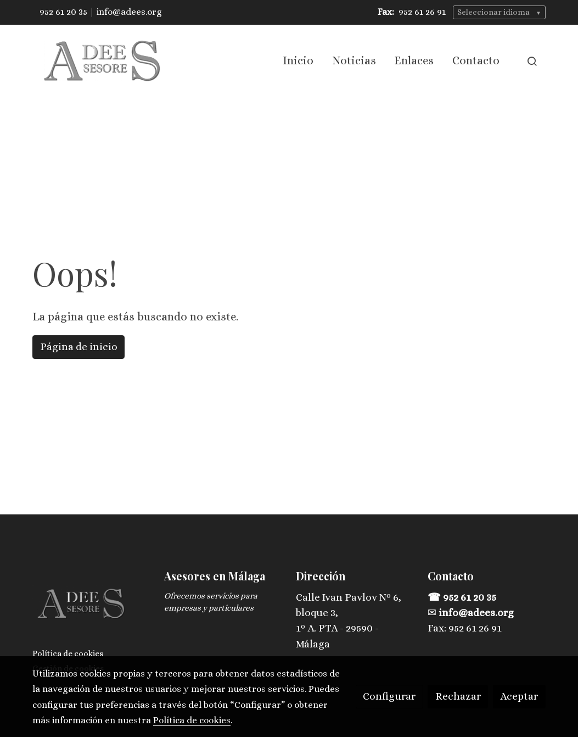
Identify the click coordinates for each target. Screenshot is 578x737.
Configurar (389, 696)
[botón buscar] (531, 61)
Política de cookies (67, 653)
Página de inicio (78, 346)
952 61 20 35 (63, 12)
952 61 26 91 (422, 12)
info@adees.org (129, 12)
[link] (103, 61)
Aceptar (519, 696)
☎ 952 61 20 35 (463, 597)
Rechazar (458, 696)
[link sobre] (91, 606)
